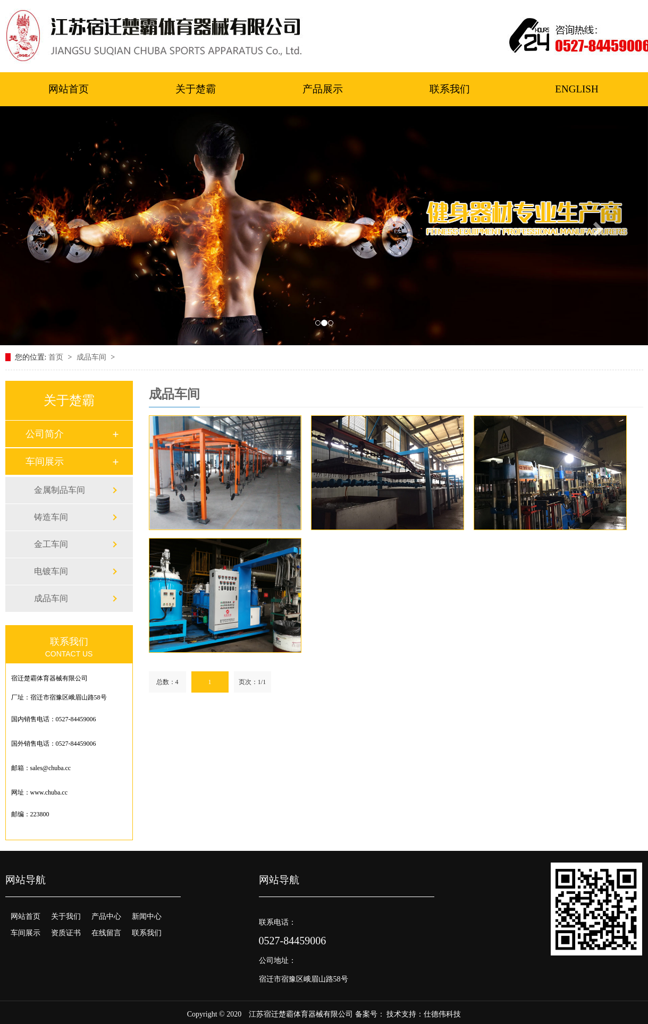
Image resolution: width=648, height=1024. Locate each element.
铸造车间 (51, 517)
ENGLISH (576, 89)
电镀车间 (51, 571)
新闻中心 (147, 916)
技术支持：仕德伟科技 (423, 1014)
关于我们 (66, 916)
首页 (56, 357)
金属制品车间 (59, 489)
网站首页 (68, 89)
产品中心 (106, 916)
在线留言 (106, 933)
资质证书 (66, 933)
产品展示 (322, 89)
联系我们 (450, 89)
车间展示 (45, 461)
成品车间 (92, 357)
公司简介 (45, 434)
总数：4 (167, 682)
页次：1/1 (252, 682)
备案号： (370, 1014)
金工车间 (51, 544)
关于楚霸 (195, 89)
